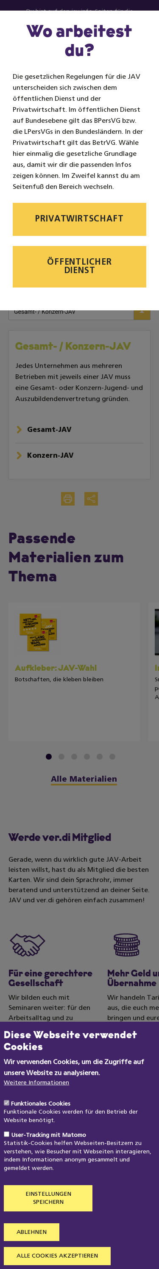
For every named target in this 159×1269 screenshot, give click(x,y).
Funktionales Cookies (40, 1123)
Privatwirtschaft (79, 219)
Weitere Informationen (36, 1102)
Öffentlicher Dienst (79, 266)
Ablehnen (32, 1251)
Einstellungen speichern (48, 1217)
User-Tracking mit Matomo (48, 1154)
